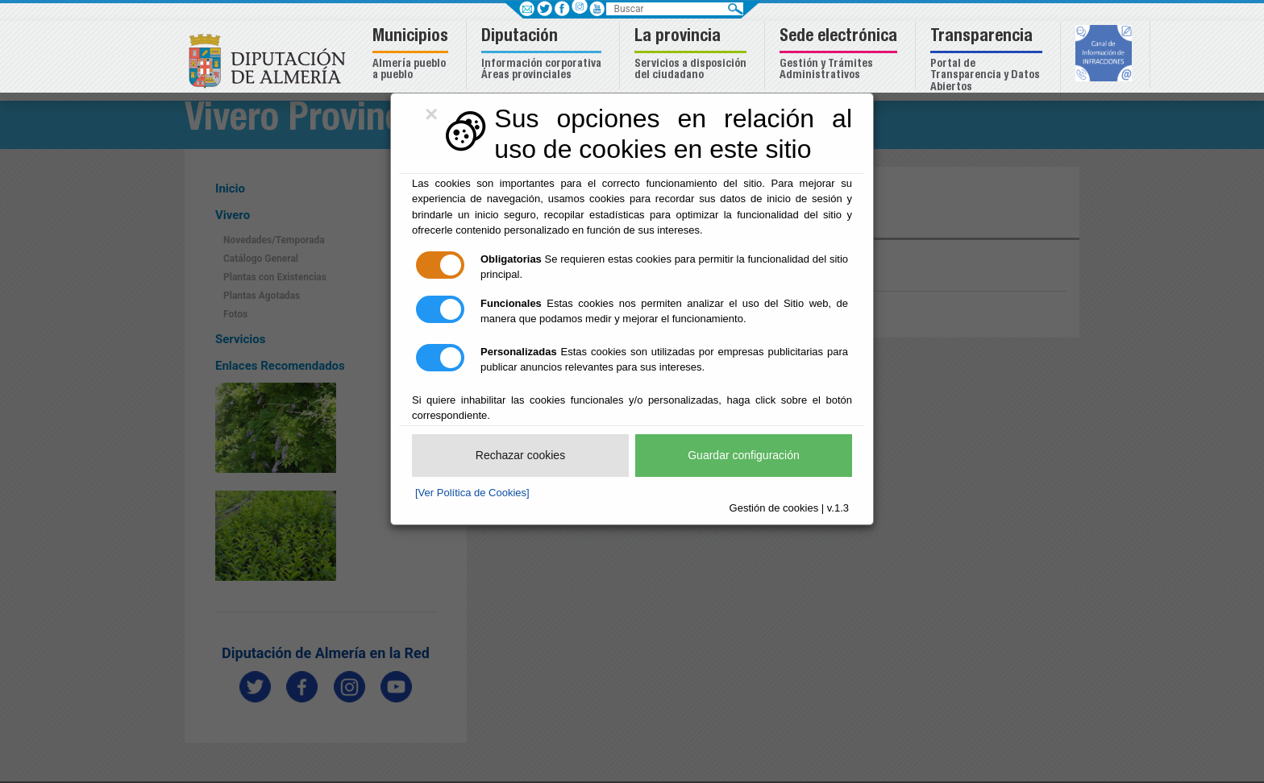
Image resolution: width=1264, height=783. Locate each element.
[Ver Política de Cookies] (472, 493)
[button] (412, 55)
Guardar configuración (744, 455)
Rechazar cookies (520, 455)
